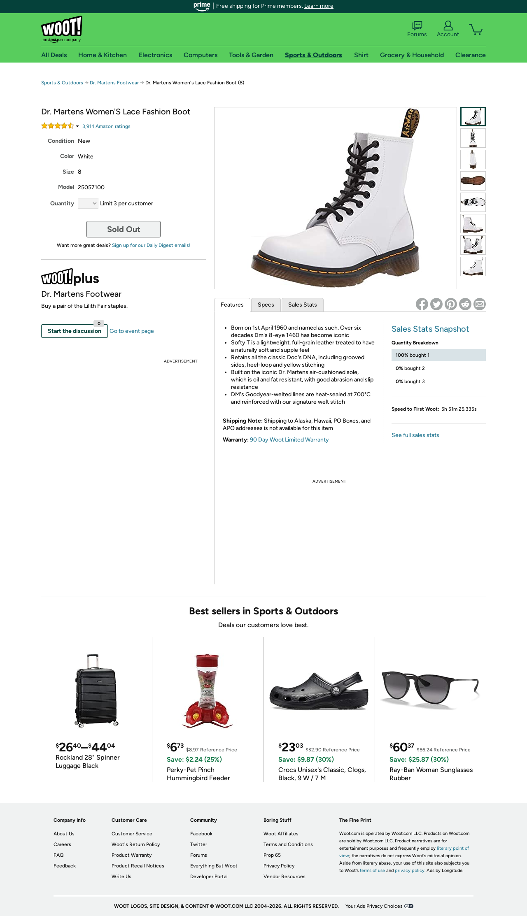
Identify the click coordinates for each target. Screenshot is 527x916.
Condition (61, 140)
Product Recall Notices (138, 866)
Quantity (62, 203)
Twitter (198, 844)
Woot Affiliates (281, 834)
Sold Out (123, 229)
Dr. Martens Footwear (114, 83)
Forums (417, 29)
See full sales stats (415, 435)
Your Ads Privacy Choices (374, 906)
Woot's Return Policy (136, 844)
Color (67, 156)
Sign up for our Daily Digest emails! (151, 245)
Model (66, 187)
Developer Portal (209, 876)
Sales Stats (302, 304)
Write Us (121, 876)
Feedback (65, 866)
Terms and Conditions (288, 844)
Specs (266, 304)
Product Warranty (132, 855)
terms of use (372, 870)
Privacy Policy (279, 866)
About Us (64, 834)
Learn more (318, 5)
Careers (62, 844)
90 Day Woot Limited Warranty (289, 439)
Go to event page (132, 331)
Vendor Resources (284, 876)
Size (68, 171)
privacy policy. (410, 870)
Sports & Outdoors (62, 83)
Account (448, 29)
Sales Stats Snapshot (430, 329)
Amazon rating (106, 126)
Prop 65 (272, 855)
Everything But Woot (214, 866)
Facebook (201, 834)
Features (232, 304)
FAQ (58, 855)
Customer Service (132, 834)
